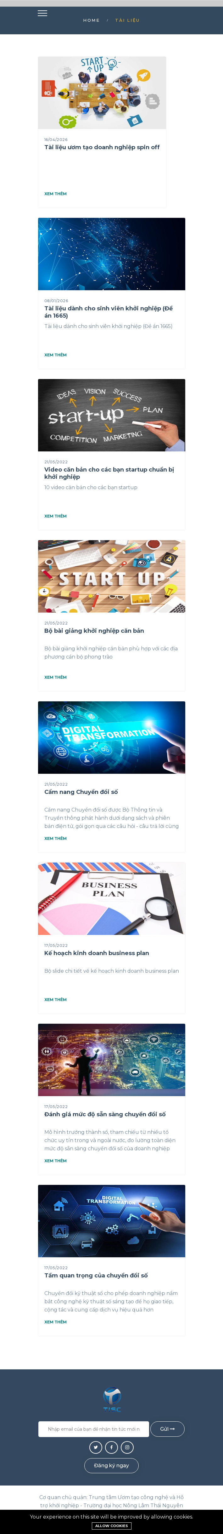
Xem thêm (55, 194)
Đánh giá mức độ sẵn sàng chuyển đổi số (105, 1114)
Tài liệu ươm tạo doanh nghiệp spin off (102, 147)
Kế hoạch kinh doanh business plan (96, 953)
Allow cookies (111, 1526)
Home (91, 20)
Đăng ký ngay (111, 1466)
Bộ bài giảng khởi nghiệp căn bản (94, 630)
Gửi (167, 1429)
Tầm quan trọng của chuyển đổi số (96, 1275)
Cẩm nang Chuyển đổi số (81, 792)
